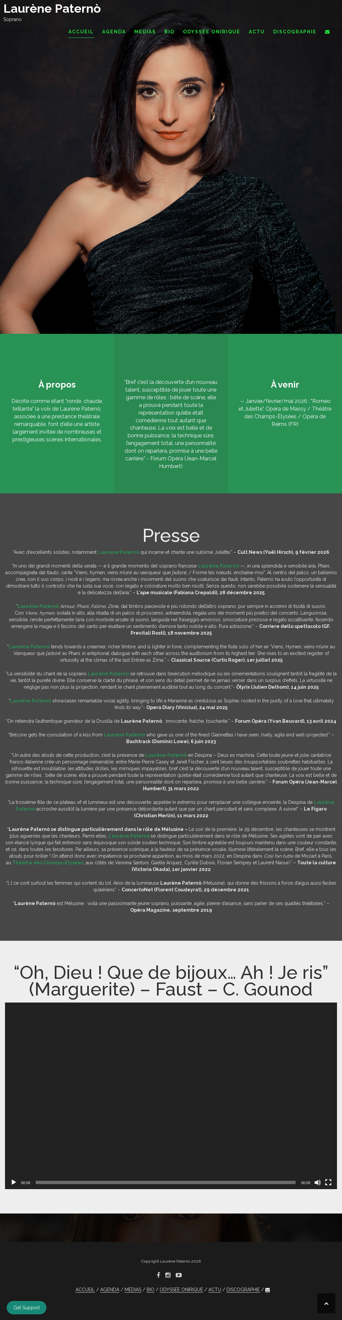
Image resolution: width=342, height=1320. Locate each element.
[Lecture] (13, 1182)
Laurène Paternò (52, 8)
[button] (327, 32)
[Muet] (317, 1182)
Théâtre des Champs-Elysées (47, 862)
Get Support (26, 1307)
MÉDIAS (145, 31)
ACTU (257, 31)
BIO (169, 31)
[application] (171, 1096)
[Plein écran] (328, 1182)
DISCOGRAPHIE (295, 31)
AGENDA (114, 31)
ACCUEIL (81, 31)
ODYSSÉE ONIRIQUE (211, 31)
